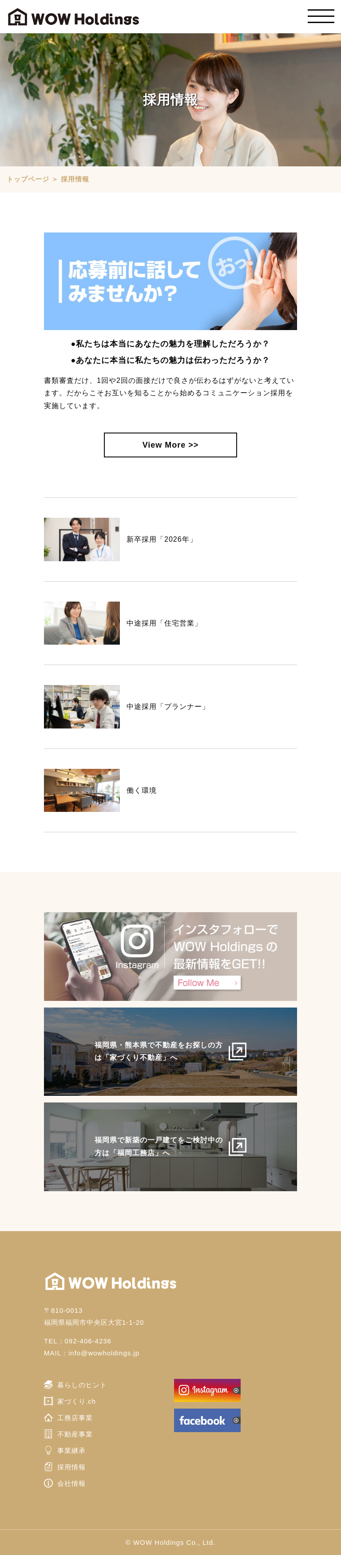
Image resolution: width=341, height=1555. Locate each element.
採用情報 (75, 179)
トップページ (28, 179)
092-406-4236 (88, 1341)
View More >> (171, 445)
